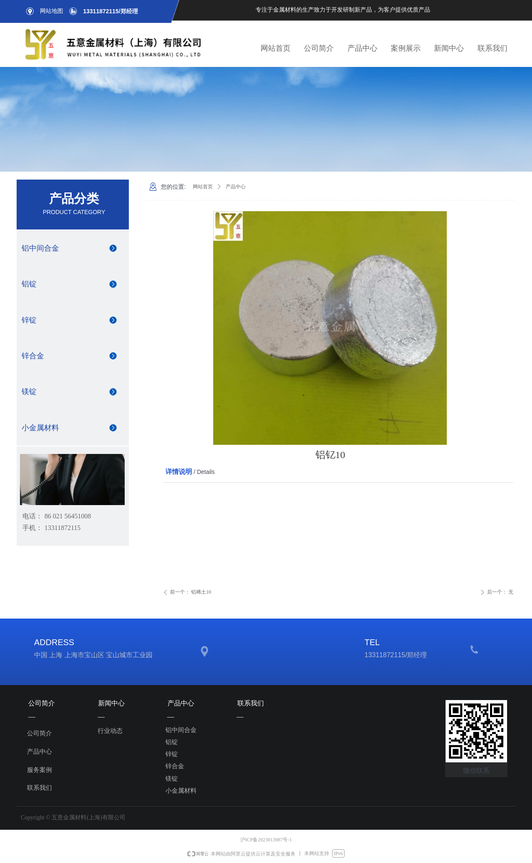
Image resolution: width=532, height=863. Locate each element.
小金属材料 (40, 428)
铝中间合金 (40, 248)
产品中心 (236, 187)
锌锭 (29, 320)
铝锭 (29, 284)
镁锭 (29, 391)
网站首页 (203, 187)
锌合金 (33, 356)
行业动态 (110, 730)
